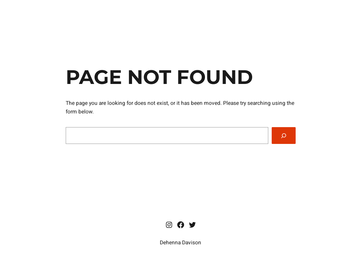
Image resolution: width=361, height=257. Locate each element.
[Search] (283, 135)
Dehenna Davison (180, 243)
